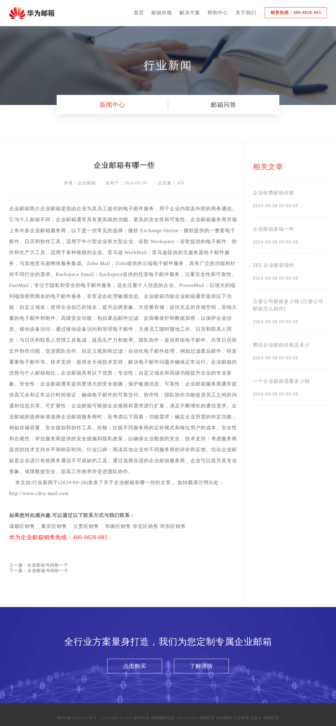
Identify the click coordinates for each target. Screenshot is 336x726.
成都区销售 (22, 526)
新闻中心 (112, 104)
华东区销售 (173, 526)
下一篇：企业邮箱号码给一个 (39, 570)
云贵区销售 (86, 526)
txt (186, 718)
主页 (55, 129)
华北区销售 (145, 526)
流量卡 (256, 718)
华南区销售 (118, 526)
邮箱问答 (223, 104)
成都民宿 (207, 718)
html (194, 718)
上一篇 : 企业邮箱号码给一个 (38, 565)
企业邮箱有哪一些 (134, 482)
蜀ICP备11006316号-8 (76, 718)
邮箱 (24, 208)
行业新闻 (78, 129)
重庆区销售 (54, 526)
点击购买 (134, 666)
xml (180, 718)
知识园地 (224, 718)
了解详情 (201, 666)
